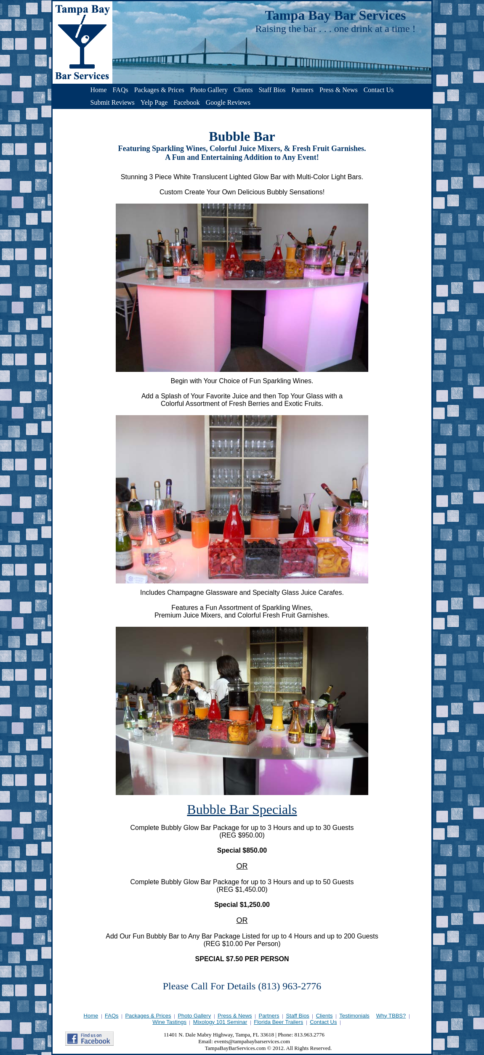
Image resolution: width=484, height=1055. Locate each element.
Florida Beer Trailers (278, 1022)
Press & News (338, 89)
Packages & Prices (159, 89)
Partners (303, 89)
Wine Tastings (169, 1022)
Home (98, 89)
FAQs (120, 89)
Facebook (186, 102)
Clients (243, 89)
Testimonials (354, 1016)
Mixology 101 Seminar (220, 1022)
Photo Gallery (209, 89)
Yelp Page (154, 102)
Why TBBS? (391, 1016)
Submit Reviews (112, 102)
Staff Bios (271, 89)
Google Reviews (228, 102)
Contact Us (379, 89)
